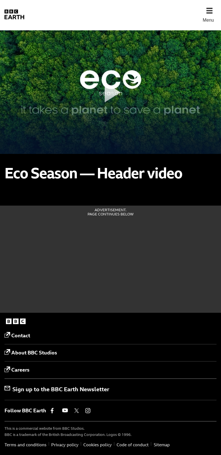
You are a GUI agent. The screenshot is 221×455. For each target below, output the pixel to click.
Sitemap (162, 444)
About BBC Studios (31, 352)
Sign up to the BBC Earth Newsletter (57, 389)
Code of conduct (133, 444)
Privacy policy (65, 444)
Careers (17, 370)
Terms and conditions (25, 444)
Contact (17, 335)
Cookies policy (97, 444)
